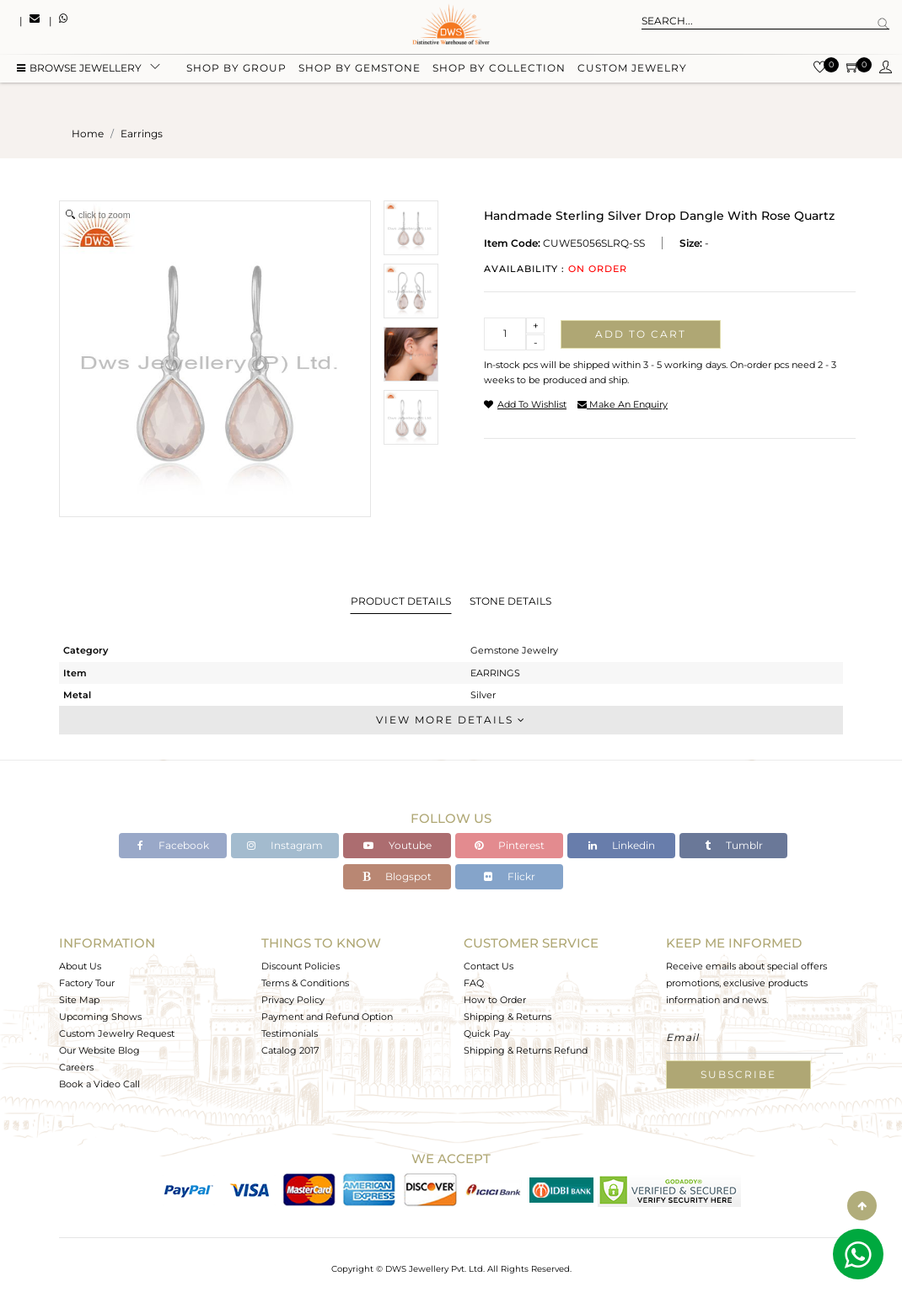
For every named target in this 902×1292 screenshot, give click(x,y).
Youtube (397, 845)
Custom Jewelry (632, 69)
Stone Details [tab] (510, 601)
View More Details (451, 719)
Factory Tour (87, 983)
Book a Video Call (99, 1084)
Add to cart (640, 334)
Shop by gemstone (359, 69)
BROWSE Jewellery (79, 69)
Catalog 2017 (290, 1050)
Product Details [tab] (401, 601)
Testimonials (289, 1033)
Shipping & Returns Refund (526, 1050)
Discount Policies (300, 966)
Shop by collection (499, 69)
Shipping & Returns (507, 1016)
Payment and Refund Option (327, 1016)
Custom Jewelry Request (116, 1033)
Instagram (285, 845)
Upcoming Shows (100, 1016)
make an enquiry (622, 404)
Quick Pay (487, 1033)
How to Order (495, 1000)
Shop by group (236, 69)
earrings (142, 133)
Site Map (79, 1000)
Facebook (173, 845)
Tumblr (734, 845)
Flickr (509, 876)
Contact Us (488, 966)
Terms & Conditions (305, 983)
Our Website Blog (99, 1050)
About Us (80, 966)
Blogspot (397, 876)
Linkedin (621, 845)
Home (88, 133)
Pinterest (510, 845)
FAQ (474, 983)
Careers (76, 1067)
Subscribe (738, 1074)
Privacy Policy (293, 1000)
